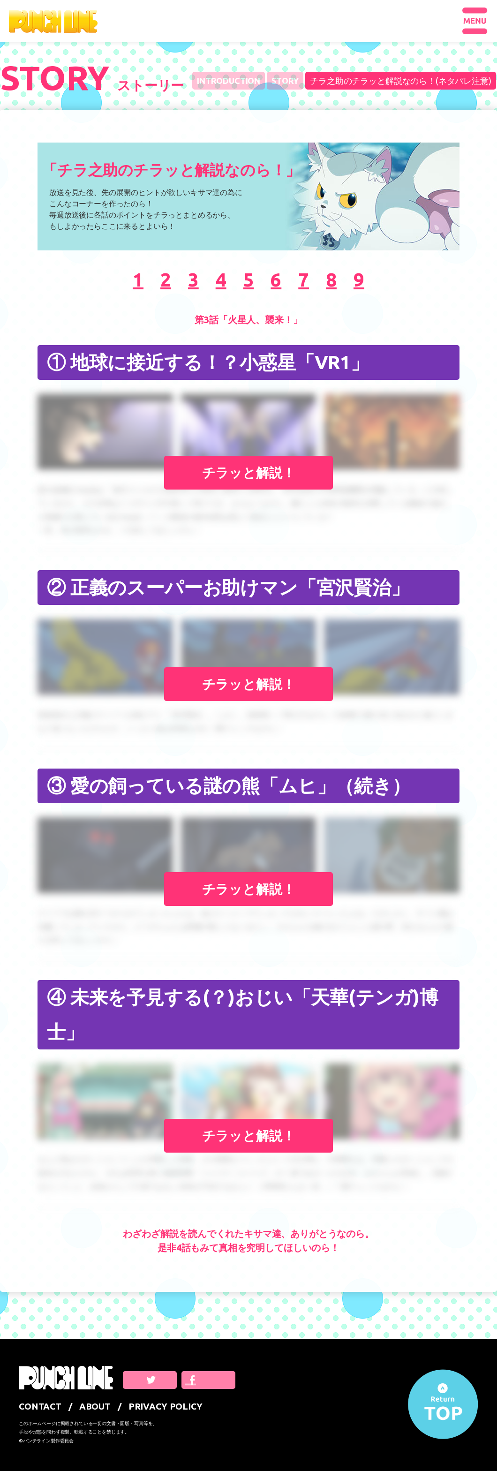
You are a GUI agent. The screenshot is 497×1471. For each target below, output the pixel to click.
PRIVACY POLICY (165, 1406)
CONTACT (40, 1406)
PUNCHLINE (53, 21)
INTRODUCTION (228, 80)
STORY (285, 80)
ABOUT (95, 1406)
